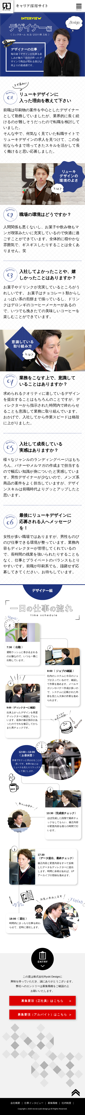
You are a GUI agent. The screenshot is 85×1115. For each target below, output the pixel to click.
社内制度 (66, 1103)
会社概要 (15, 1103)
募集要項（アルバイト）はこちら (42, 1014)
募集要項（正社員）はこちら (42, 1000)
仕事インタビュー (33, 1103)
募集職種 (52, 1103)
